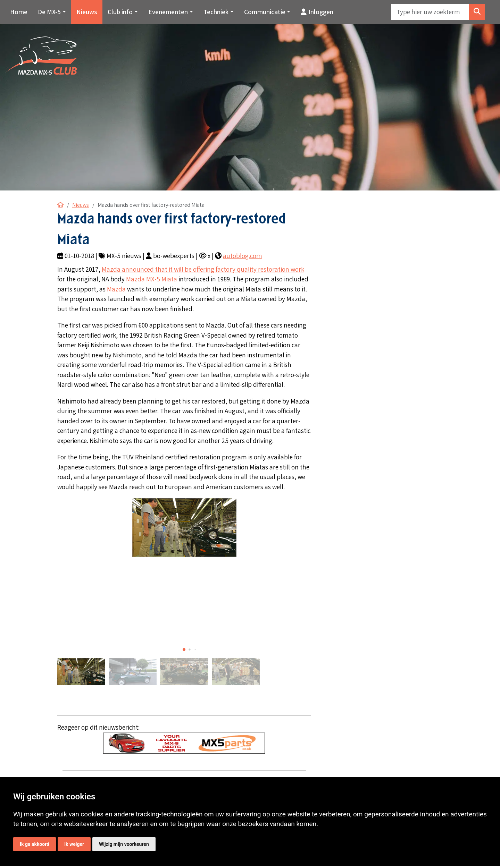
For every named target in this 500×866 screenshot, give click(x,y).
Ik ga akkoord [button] (34, 844)
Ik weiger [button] (74, 844)
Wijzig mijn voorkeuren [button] (124, 844)
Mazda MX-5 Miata (151, 279)
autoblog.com (242, 256)
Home (18, 12)
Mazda (116, 289)
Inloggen (317, 12)
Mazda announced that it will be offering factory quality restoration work (203, 269)
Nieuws (86, 12)
